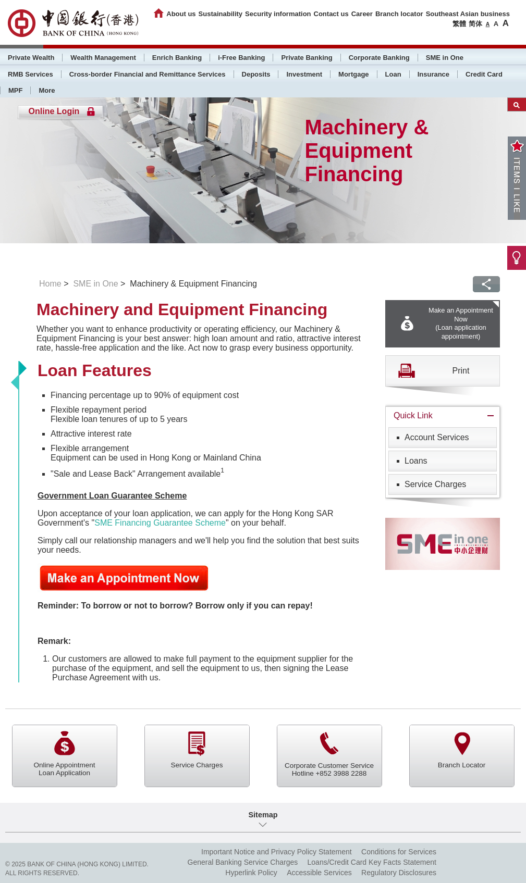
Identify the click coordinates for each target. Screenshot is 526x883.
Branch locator (399, 14)
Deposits (256, 74)
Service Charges (435, 484)
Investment (304, 74)
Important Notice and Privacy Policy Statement (276, 852)
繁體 (459, 24)
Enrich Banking (177, 57)
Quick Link (413, 415)
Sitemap (263, 815)
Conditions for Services (398, 852)
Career (362, 14)
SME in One (444, 57)
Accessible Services (319, 872)
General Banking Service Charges (243, 862)
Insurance (433, 74)
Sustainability (221, 14)
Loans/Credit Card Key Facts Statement (372, 862)
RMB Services (30, 74)
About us (180, 14)
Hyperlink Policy (251, 872)
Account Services (437, 437)
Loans (416, 460)
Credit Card (484, 74)
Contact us (331, 14)
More (47, 90)
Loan (393, 74)
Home (50, 283)
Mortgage (353, 74)
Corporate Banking (379, 57)
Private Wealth (31, 57)
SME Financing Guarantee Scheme (160, 522)
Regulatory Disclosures (398, 872)
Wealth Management (103, 57)
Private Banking (306, 57)
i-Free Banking (241, 57)
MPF (15, 90)
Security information (278, 14)
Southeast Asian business (468, 14)
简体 (475, 24)
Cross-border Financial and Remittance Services (147, 74)
